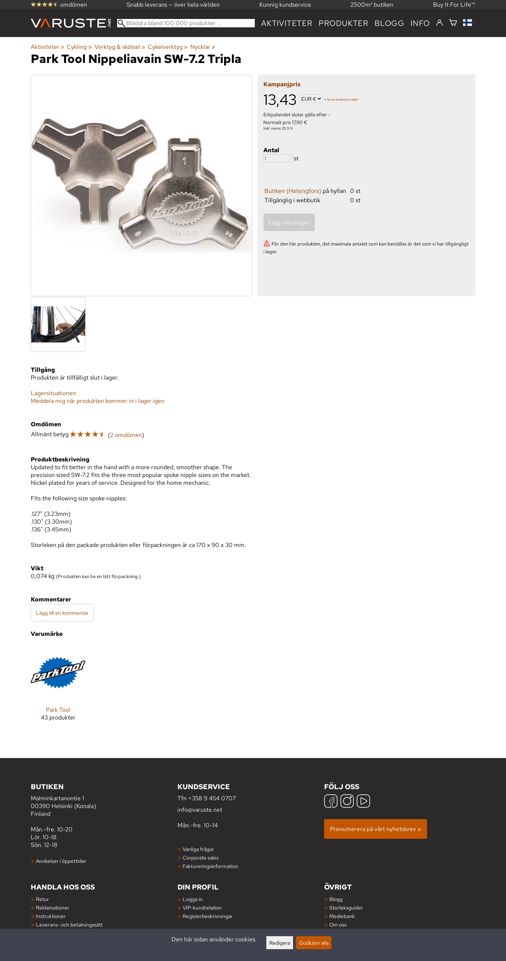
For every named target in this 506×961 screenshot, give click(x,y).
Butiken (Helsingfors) (292, 191)
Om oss (337, 924)
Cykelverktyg (167, 47)
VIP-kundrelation (202, 907)
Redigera (279, 942)
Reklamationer (52, 907)
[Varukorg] (453, 23)
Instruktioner (51, 916)
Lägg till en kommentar (62, 612)
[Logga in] (439, 23)
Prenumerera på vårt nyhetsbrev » (375, 829)
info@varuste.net (199, 810)
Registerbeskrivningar (208, 916)
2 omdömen (126, 435)
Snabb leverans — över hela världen (173, 5)
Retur (42, 898)
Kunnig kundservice (285, 5)
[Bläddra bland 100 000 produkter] (186, 23)
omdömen (59, 5)
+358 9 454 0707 (212, 798)
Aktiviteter (287, 23)
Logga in (193, 898)
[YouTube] (363, 802)
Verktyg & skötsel (119, 47)
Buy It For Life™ (454, 5)
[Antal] (277, 158)
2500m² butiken (371, 5)
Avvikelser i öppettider (61, 860)
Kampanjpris (281, 84)
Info (420, 23)
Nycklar (202, 47)
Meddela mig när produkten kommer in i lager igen (97, 401)
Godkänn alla (314, 942)
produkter (344, 23)
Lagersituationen (53, 393)
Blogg (336, 898)
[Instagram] (347, 802)
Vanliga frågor (198, 848)
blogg (389, 23)
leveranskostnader (343, 99)
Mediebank (342, 916)
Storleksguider (346, 907)
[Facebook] (330, 802)
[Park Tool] (58, 689)
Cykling (79, 47)
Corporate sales (201, 857)
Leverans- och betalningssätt (69, 924)
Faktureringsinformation (210, 866)
